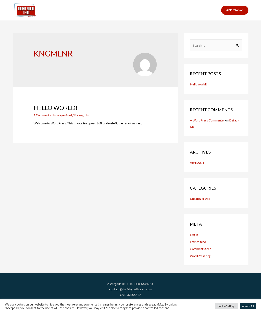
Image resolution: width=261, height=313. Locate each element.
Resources (139, 10)
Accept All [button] (248, 306)
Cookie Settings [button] (226, 306)
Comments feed (200, 249)
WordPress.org (200, 256)
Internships (163, 10)
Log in (194, 234)
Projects (112, 10)
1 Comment (41, 115)
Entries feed (198, 242)
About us (186, 10)
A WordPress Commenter (207, 120)
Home (94, 10)
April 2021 (197, 162)
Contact (207, 10)
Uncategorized (200, 198)
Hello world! (55, 107)
